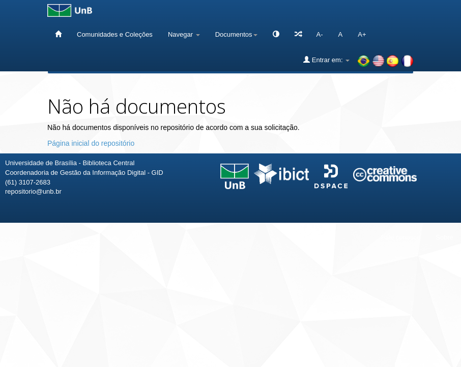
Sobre (444, 237)
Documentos (236, 34)
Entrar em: (326, 60)
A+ (362, 34)
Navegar (184, 34)
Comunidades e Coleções (115, 34)
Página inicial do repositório (90, 143)
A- (319, 34)
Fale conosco (400, 237)
